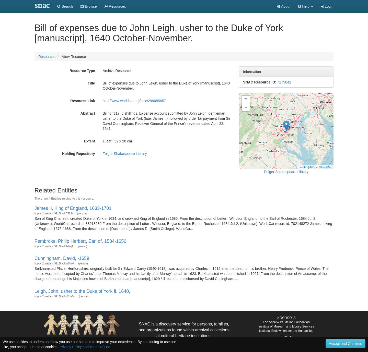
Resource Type (82, 71)
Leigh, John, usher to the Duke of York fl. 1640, (82, 291)
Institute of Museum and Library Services (286, 326)
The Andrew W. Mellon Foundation (286, 322)
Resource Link (82, 101)
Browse (88, 6)
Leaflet (303, 167)
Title (91, 83)
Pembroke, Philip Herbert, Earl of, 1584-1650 (80, 241)
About (284, 6)
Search (65, 6)
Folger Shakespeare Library (125, 154)
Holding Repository (78, 154)
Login (327, 6)
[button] (305, 6)
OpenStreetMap (322, 167)
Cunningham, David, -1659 (61, 258)
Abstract (87, 113)
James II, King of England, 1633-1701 (72, 208)
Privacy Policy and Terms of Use (85, 347)
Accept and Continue (345, 344)
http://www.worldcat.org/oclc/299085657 (134, 101)
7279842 (284, 82)
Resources (46, 57)
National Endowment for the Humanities (286, 331)
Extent (89, 141)
